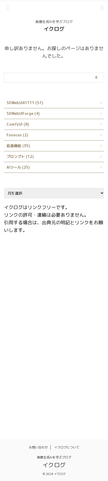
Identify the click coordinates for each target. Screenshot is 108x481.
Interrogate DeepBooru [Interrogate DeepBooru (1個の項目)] (27, 322)
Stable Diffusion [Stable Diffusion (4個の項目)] (21, 356)
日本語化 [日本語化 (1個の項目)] (36, 401)
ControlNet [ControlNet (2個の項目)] (48, 277)
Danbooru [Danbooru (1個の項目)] (75, 277)
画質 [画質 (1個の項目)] (11, 412)
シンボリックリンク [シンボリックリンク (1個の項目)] (67, 367)
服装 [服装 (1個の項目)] (55, 401)
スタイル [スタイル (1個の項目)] (14, 378)
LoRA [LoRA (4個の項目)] (90, 322)
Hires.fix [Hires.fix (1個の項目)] (90, 299)
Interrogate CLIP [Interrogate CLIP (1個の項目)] (70, 310)
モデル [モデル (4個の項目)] (13, 389)
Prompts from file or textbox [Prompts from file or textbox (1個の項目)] (32, 344)
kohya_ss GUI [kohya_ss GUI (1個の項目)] (66, 322)
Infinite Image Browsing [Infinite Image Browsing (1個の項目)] (27, 310)
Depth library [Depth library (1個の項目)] (19, 288)
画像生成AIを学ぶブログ (54, 457)
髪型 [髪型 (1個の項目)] (63, 412)
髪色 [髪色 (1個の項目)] (78, 412)
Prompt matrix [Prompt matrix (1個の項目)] (42, 333)
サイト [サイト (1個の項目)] (39, 367)
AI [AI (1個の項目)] (42, 254)
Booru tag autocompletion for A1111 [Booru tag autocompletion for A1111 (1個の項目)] (39, 265)
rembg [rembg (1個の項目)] (70, 344)
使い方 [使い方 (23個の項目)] (53, 389)
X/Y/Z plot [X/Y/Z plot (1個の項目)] (16, 367)
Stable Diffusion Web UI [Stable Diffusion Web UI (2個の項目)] (63, 356)
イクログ (54, 28)
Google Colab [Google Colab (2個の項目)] (63, 299)
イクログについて (66, 447)
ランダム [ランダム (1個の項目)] (33, 389)
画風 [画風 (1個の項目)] (26, 412)
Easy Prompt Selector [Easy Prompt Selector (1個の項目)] (26, 299)
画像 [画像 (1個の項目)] (70, 401)
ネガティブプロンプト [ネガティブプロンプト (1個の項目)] (47, 378)
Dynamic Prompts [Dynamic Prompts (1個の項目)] (53, 288)
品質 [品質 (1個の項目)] (85, 389)
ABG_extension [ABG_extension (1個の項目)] (20, 254)
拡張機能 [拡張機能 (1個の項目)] (14, 401)
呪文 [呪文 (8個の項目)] (70, 389)
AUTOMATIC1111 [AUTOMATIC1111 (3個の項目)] (66, 254)
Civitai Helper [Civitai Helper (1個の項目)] (19, 277)
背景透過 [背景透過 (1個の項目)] (45, 412)
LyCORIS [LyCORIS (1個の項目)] (14, 333)
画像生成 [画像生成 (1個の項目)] (89, 401)
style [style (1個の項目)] (95, 356)
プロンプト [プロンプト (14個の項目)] (80, 378)
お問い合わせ (38, 447)
